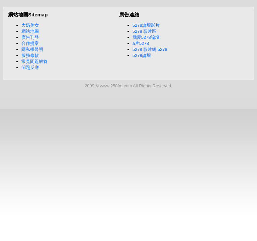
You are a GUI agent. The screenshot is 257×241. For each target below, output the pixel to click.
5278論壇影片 (146, 25)
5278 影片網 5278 (150, 49)
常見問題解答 (34, 61)
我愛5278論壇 (146, 37)
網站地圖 (30, 31)
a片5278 (141, 43)
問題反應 (30, 67)
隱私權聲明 (32, 49)
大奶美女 (30, 25)
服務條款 (30, 55)
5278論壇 (142, 55)
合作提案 (30, 43)
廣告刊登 (30, 37)
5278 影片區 (145, 31)
